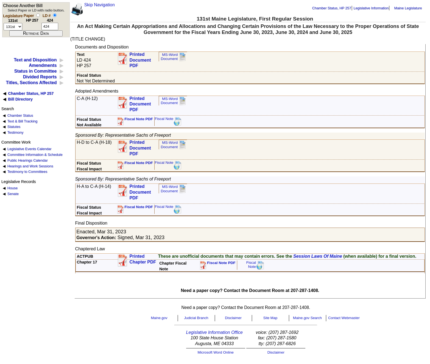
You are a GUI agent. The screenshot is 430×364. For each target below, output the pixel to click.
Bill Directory (20, 99)
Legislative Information (371, 8)
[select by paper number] (38, 15)
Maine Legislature (408, 8)
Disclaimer (233, 318)
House (12, 188)
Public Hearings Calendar (27, 160)
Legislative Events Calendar (29, 149)
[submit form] (36, 33)
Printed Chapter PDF (142, 259)
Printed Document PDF (140, 58)
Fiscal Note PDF (138, 119)
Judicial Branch (196, 318)
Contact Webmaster (344, 318)
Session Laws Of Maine (317, 256)
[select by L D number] (55, 15)
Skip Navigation (99, 4)
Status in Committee (35, 71)
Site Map (270, 318)
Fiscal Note (164, 119)
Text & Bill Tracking (22, 121)
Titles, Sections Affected (31, 82)
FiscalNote (251, 264)
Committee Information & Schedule (35, 155)
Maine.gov (159, 318)
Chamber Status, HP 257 (331, 8)
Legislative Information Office (214, 332)
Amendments (43, 65)
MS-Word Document (169, 57)
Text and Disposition (35, 60)
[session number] (13, 26)
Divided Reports (40, 76)
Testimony (15, 132)
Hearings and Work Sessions (30, 166)
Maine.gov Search (307, 318)
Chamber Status (20, 115)
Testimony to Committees (27, 172)
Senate (13, 194)
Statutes (14, 127)
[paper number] (32, 26)
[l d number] (49, 26)
